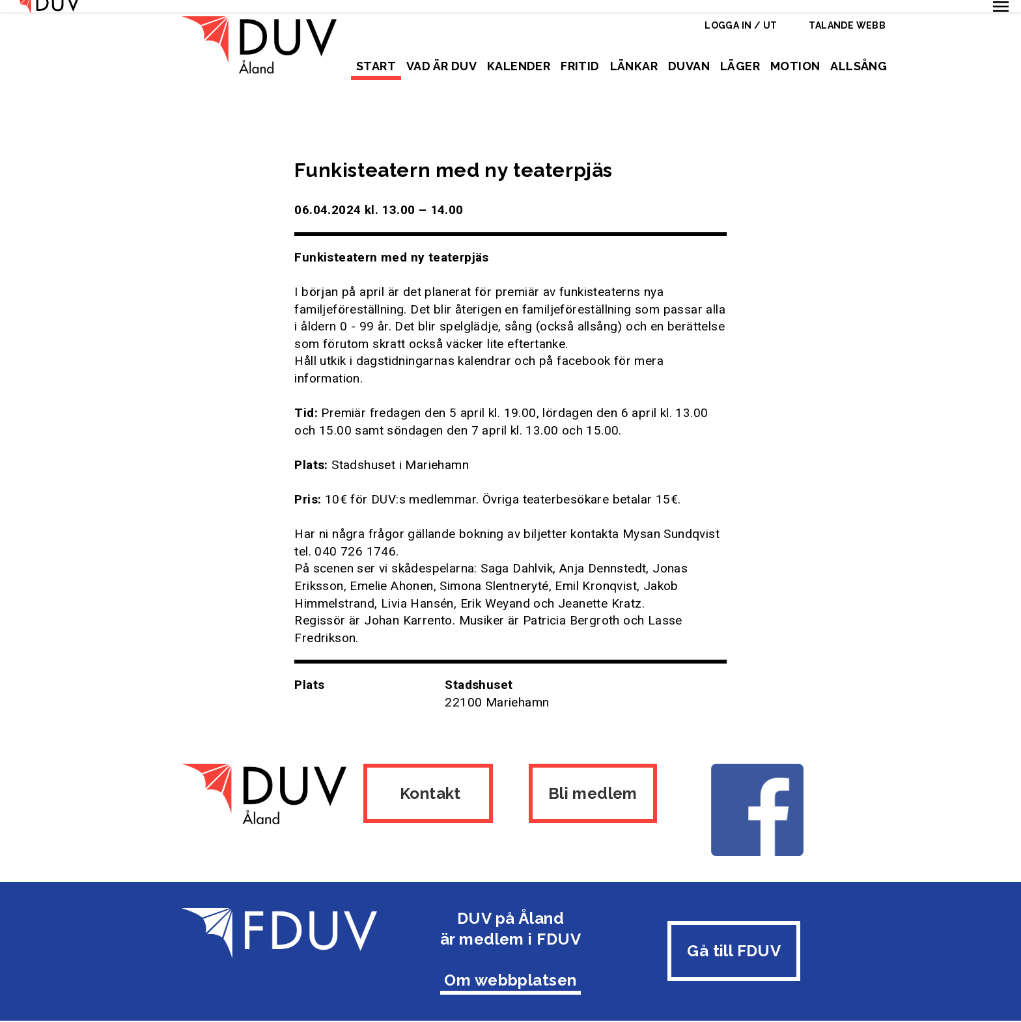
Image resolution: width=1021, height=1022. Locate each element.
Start (376, 66)
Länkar (634, 66)
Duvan (689, 66)
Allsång (858, 66)
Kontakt (427, 780)
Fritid (580, 66)
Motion (795, 66)
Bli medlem (593, 780)
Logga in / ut (741, 25)
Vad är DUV (441, 66)
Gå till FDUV (734, 934)
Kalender (518, 66)
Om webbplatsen (510, 963)
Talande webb (847, 25)
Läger (740, 66)
